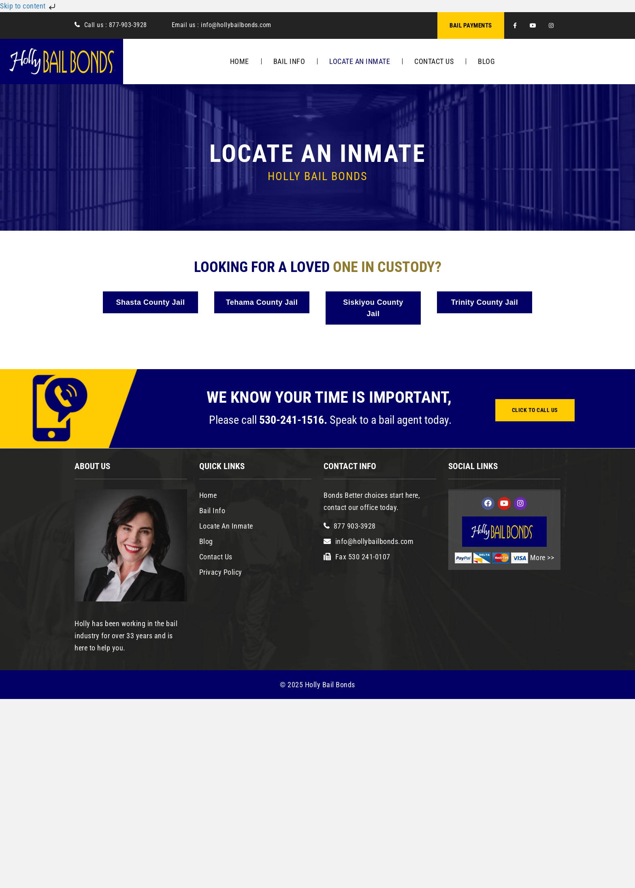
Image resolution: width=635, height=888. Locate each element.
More (539, 557)
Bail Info (289, 61)
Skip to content (28, 6)
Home (239, 61)
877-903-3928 (128, 25)
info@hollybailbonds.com (235, 25)
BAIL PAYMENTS (471, 25)
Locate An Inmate (359, 61)
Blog (486, 61)
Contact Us (434, 61)
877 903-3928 (355, 526)
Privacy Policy (220, 572)
